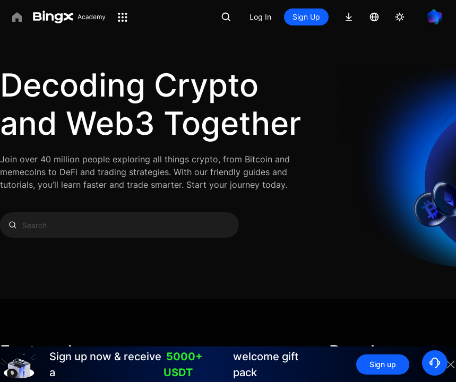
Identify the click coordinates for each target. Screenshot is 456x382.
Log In (260, 16)
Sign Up (306, 16)
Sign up (382, 364)
